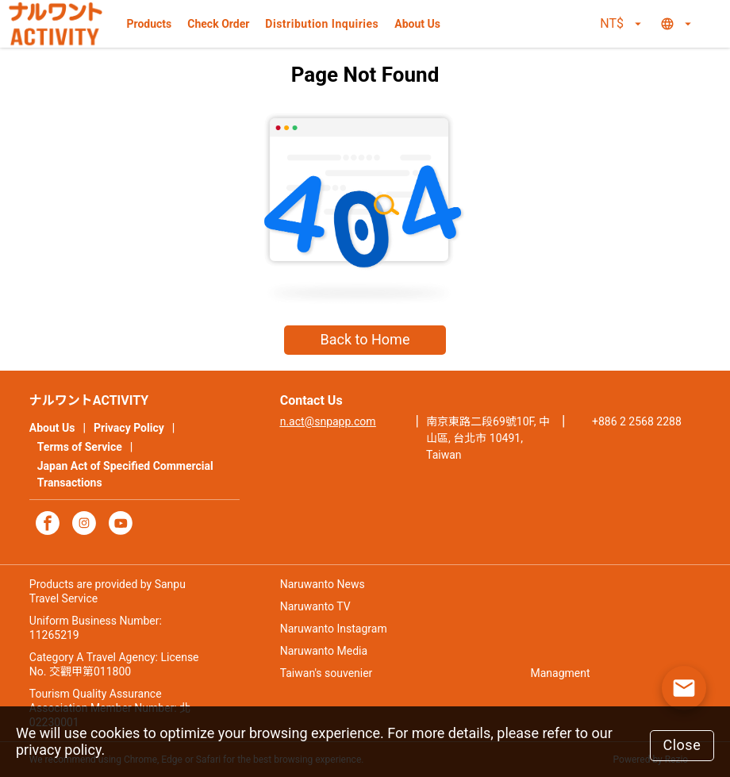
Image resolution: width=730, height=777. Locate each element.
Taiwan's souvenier (326, 673)
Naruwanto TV (315, 606)
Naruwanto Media (323, 650)
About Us (417, 23)
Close (682, 745)
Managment (560, 673)
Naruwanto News (322, 584)
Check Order (218, 23)
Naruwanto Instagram (333, 628)
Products (149, 23)
